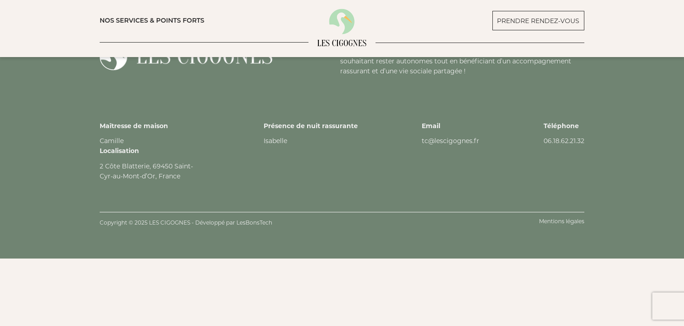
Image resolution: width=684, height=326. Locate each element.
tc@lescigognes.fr (450, 141)
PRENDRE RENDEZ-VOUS (538, 21)
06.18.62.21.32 (564, 141)
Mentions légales (561, 221)
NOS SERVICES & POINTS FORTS (152, 20)
